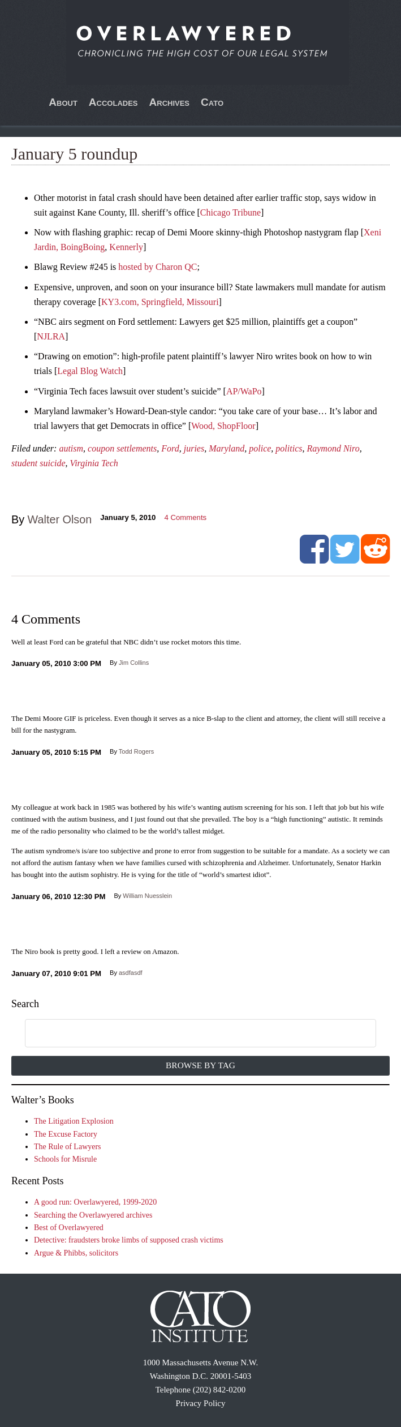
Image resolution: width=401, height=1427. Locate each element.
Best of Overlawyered (69, 1227)
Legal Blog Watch (90, 371)
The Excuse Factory (65, 1134)
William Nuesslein (147, 895)
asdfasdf (131, 972)
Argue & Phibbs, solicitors (76, 1253)
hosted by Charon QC (157, 267)
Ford (170, 448)
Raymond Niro (333, 448)
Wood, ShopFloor (223, 426)
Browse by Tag (200, 1065)
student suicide (38, 463)
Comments (185, 517)
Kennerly (126, 247)
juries (194, 448)
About (63, 102)
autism (71, 448)
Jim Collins (134, 662)
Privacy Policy (201, 1403)
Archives (169, 102)
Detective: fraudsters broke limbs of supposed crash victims (128, 1240)
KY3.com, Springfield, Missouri (160, 302)
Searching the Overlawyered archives (93, 1215)
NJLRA (51, 336)
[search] (187, 1034)
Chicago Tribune (230, 212)
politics (288, 448)
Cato (212, 102)
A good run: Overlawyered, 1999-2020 (95, 1202)
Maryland (226, 448)
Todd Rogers (136, 751)
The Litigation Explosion (74, 1121)
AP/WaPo (244, 391)
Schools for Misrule (65, 1159)
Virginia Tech (94, 463)
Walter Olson (60, 519)
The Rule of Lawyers (67, 1146)
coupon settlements (122, 448)
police (260, 448)
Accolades (113, 102)
